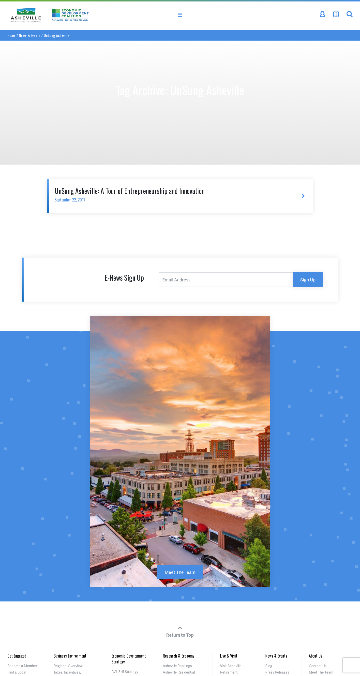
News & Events (29, 35)
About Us (315, 656)
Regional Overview (68, 665)
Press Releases (277, 672)
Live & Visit (228, 656)
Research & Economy (178, 656)
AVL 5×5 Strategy (124, 671)
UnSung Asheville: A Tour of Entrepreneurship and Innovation (170, 194)
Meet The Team (180, 572)
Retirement (229, 672)
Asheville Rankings (177, 665)
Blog (268, 665)
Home (11, 35)
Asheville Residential (179, 672)
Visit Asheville (230, 665)
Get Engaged (16, 656)
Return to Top (180, 631)
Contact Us (318, 665)
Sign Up (307, 280)
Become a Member (22, 665)
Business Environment (70, 656)
